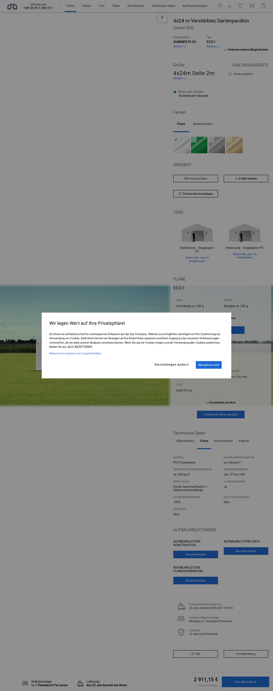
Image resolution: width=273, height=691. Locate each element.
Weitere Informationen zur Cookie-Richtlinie (75, 351)
